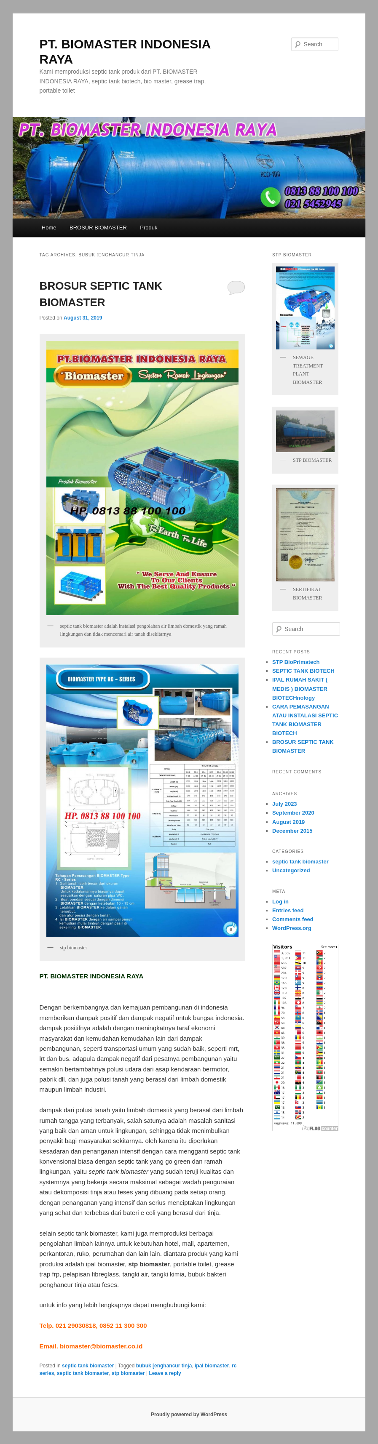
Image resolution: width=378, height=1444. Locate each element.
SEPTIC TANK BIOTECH (303, 671)
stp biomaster (128, 1373)
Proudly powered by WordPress (189, 1414)
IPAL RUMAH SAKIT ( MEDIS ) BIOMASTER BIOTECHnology (299, 689)
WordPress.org (291, 928)
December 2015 (292, 831)
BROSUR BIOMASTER (98, 227)
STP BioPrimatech (295, 662)
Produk (148, 227)
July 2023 (284, 804)
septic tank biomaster (88, 1366)
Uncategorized (291, 870)
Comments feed (293, 919)
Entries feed (287, 910)
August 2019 (288, 822)
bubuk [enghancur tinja (164, 1366)
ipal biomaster (212, 1366)
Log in (280, 901)
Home (49, 227)
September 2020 (293, 813)
